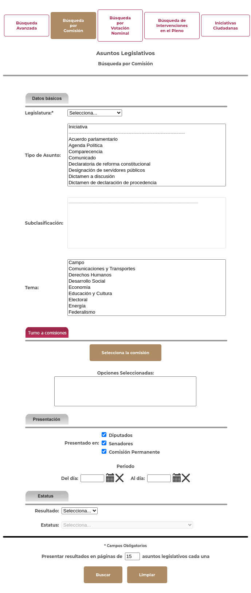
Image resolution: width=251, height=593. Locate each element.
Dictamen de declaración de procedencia (146, 183)
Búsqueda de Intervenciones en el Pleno (172, 25)
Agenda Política (146, 146)
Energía (146, 306)
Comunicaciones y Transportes (146, 269)
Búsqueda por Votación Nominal (120, 25)
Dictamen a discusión (146, 177)
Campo (146, 263)
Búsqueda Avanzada (26, 25)
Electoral (146, 300)
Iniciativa (146, 127)
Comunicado (146, 158)
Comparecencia (146, 152)
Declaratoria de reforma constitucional (146, 164)
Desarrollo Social (146, 281)
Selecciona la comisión (125, 352)
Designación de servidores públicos (146, 170)
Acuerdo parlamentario (146, 139)
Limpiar (147, 574)
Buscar (103, 574)
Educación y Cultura (146, 294)
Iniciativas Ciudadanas (225, 25)
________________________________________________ (146, 201)
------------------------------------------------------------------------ (146, 133)
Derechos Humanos (146, 275)
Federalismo (146, 312)
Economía (146, 287)
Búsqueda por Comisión (73, 25)
